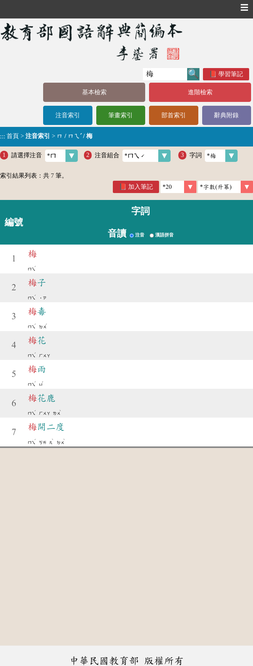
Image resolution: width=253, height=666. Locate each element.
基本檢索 (94, 92)
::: (2, 136)
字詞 (213, 156)
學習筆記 (230, 74)
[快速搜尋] (165, 74)
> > (46, 136)
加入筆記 (140, 186)
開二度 (46, 426)
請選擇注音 (44, 156)
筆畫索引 (120, 115)
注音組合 (133, 156)
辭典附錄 (226, 115)
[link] (225, 187)
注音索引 (67, 115)
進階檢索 (200, 92)
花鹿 (41, 398)
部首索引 (173, 115)
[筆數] (178, 187)
